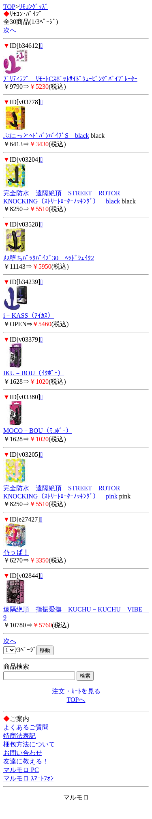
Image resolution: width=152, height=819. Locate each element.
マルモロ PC (21, 769)
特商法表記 (19, 735)
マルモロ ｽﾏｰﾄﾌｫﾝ (28, 778)
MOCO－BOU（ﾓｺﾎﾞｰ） (37, 430)
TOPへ (76, 699)
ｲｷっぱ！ (16, 552)
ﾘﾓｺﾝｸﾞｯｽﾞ (33, 6)
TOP (9, 6)
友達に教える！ (26, 761)
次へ (9, 30)
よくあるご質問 (26, 727)
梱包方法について (29, 744)
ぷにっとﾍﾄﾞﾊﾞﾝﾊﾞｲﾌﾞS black (46, 135)
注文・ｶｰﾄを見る (76, 691)
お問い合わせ (22, 752)
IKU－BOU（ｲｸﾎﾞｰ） (33, 373)
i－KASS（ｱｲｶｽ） (28, 315)
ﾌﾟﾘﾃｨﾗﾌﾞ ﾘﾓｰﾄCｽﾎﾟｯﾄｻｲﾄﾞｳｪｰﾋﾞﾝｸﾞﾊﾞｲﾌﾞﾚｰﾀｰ (70, 78)
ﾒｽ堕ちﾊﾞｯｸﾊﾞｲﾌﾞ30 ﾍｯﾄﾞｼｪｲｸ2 (48, 257)
